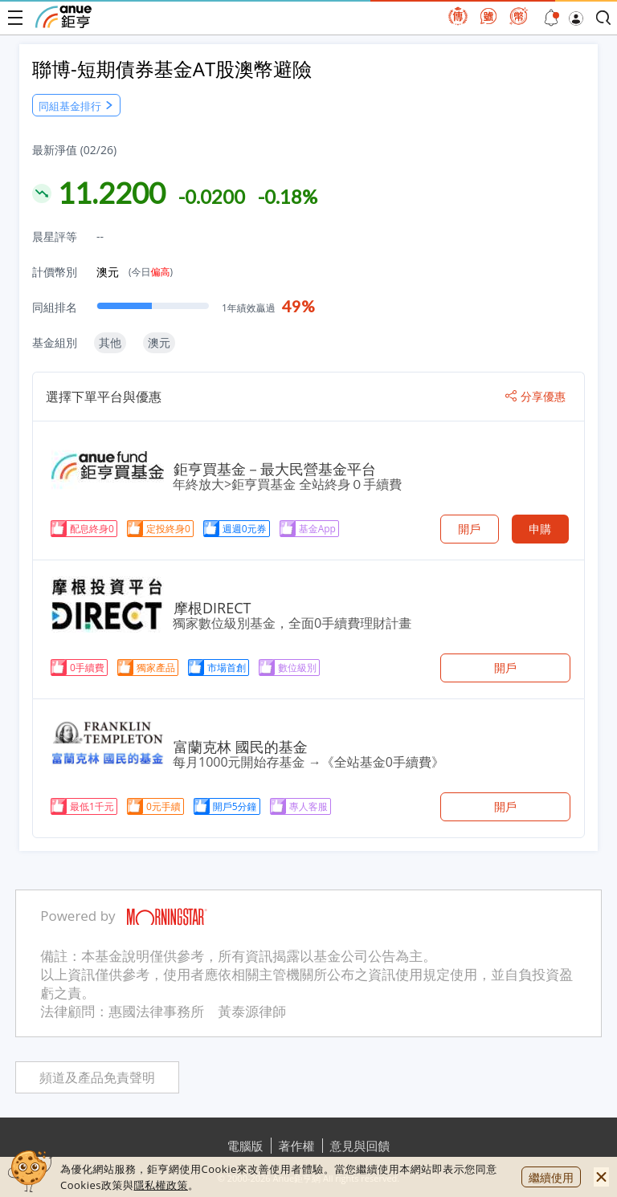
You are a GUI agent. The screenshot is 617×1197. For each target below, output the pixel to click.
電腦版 (245, 1146)
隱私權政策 (160, 1185)
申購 (540, 528)
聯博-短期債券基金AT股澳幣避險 (172, 68)
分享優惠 (535, 396)
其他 (110, 342)
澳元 (134, 271)
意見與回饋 (360, 1145)
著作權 (297, 1146)
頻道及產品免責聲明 (97, 1078)
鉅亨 (63, 17)
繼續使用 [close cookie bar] (551, 1177)
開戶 (469, 528)
